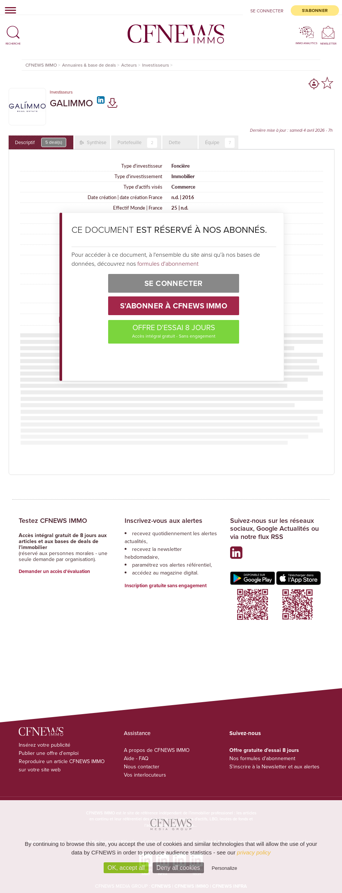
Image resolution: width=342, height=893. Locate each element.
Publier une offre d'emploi (49, 753)
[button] (13, 29)
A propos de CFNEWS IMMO (157, 750)
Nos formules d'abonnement (262, 758)
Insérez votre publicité (44, 745)
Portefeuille (137, 143)
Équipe (220, 143)
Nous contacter (141, 767)
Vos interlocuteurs (145, 775)
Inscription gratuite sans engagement (166, 585)
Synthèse (96, 142)
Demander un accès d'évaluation (54, 571)
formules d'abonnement (167, 263)
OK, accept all (126, 868)
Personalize (224, 868)
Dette (174, 142)
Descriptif (40, 142)
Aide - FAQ (136, 758)
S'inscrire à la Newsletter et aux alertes (274, 767)
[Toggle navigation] (8, 10)
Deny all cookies (178, 868)
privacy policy (254, 852)
